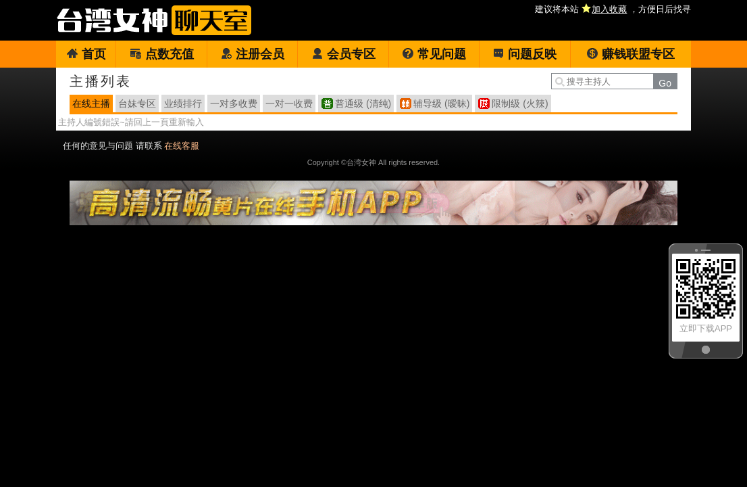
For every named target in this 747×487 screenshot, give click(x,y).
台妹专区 (137, 103)
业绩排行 (183, 103)
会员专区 (343, 54)
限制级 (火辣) (520, 103)
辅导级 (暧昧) (441, 103)
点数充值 (162, 54)
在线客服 (181, 146)
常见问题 (434, 54)
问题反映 (524, 54)
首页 (86, 54)
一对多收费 (233, 103)
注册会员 (252, 54)
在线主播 (91, 103)
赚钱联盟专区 (630, 54)
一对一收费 (289, 103)
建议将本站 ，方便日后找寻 (613, 9)
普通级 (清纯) (363, 103)
